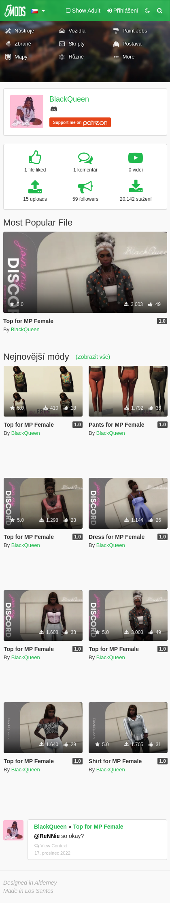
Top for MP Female (98, 826)
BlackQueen (69, 99)
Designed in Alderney (30, 882)
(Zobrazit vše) (93, 357)
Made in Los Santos (28, 891)
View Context (50, 845)
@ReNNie (47, 836)
